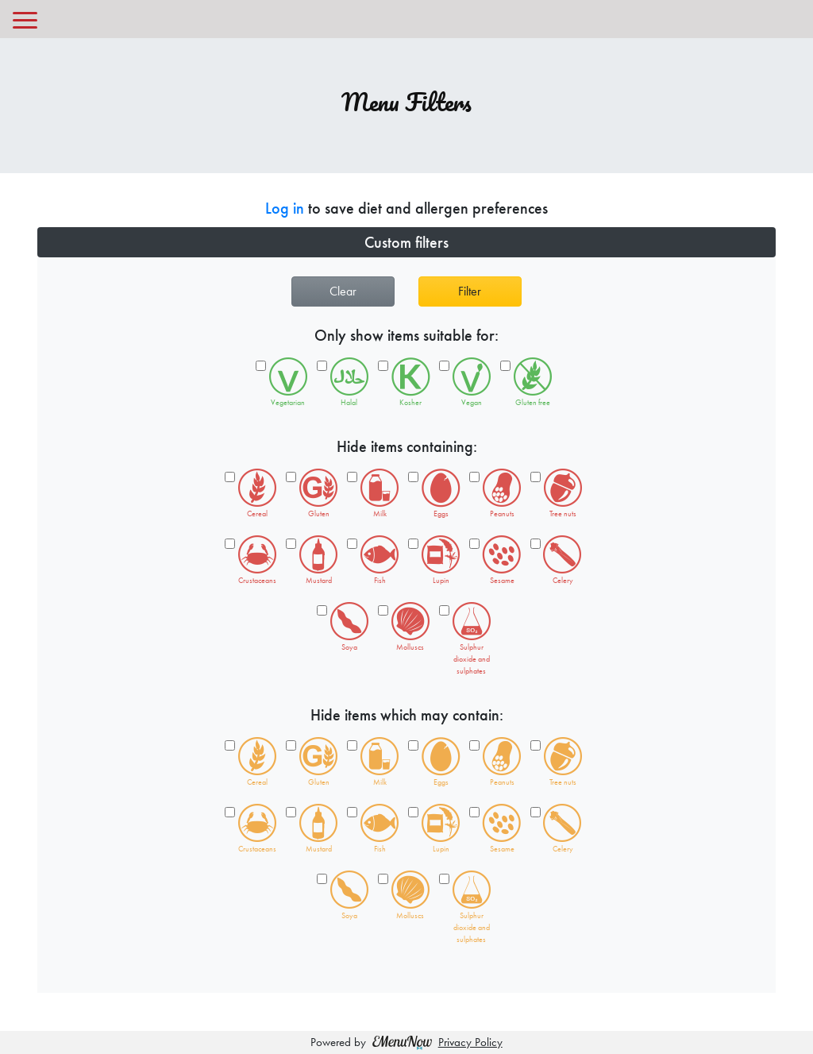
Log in (284, 208)
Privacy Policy (470, 1042)
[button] (406, 242)
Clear (342, 291)
